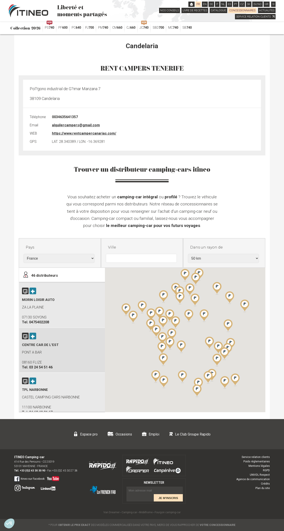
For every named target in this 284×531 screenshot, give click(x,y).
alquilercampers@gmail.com (76, 125)
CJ (130, 27)
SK (248, 4)
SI (273, 4)
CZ (242, 4)
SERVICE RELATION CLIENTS (255, 16)
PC (76, 27)
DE (211, 4)
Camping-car (129, 512)
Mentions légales (259, 465)
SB (187, 27)
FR (198, 4)
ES (229, 4)
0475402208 (39, 322)
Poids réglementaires (256, 461)
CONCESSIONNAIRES (242, 10)
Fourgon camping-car (168, 512)
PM (103, 27)
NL (223, 4)
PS (49, 26)
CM (117, 27)
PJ (89, 27)
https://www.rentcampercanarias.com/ (84, 133)
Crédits (265, 483)
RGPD (266, 470)
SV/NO (257, 4)
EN (205, 4)
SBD (158, 27)
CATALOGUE (218, 10)
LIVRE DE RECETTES (195, 10)
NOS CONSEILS (169, 10)
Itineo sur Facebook (29, 478)
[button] (217, 359)
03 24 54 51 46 (41, 367)
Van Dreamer (111, 512)
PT (235, 4)
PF (62, 27)
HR (266, 4)
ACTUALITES (266, 10)
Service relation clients (256, 457)
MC (173, 27)
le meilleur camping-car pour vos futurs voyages (153, 225)
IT (217, 4)
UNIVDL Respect (260, 474)
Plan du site (262, 488)
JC (144, 26)
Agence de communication (253, 479)
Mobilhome (146, 512)
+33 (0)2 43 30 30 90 (32, 470)
